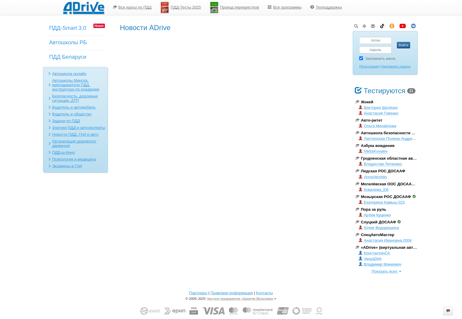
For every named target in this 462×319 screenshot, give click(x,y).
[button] (448, 311)
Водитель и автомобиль (74, 107)
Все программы (284, 7)
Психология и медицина (74, 159)
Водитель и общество (72, 114)
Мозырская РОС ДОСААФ (386, 196)
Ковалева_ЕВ (374, 189)
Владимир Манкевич (380, 264)
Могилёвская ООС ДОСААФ (388, 184)
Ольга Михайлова (377, 126)
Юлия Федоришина (379, 227)
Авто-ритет (369, 120)
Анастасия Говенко (379, 113)
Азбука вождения (375, 145)
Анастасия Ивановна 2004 (385, 240)
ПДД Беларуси (67, 57)
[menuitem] (132, 7)
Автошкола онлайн (69, 73)
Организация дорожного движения (74, 143)
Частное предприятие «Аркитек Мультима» (241, 298)
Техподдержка (325, 7)
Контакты (264, 293)
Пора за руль (371, 209)
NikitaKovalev (373, 151)
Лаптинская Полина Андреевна (390, 138)
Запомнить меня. (377, 58)
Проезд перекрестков (234, 7)
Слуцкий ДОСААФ (378, 222)
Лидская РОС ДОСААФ (380, 171)
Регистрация (369, 66)
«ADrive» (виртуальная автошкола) (392, 247)
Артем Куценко (375, 215)
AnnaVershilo (373, 177)
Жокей (364, 102)
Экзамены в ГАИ (67, 166)
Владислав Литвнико (380, 164)
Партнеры (198, 293)
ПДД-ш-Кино (63, 152)
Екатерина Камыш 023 (382, 202)
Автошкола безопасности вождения (393, 133)
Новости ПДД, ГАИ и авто (75, 134)
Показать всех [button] (386, 271)
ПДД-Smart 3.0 (67, 28)
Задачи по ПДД (66, 121)
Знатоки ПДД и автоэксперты (78, 127)
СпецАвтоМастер (375, 235)
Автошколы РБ (68, 42)
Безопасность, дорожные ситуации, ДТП (75, 98)
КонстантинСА (374, 253)
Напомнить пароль (396, 66)
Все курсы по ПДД (132, 7)
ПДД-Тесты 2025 (180, 7)
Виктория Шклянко (378, 107)
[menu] (227, 7)
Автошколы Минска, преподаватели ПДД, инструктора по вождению (76, 84)
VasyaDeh (370, 258)
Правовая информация (231, 293)
